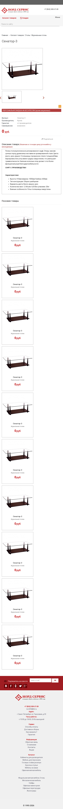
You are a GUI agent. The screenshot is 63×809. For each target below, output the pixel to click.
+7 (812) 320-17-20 (51, 9)
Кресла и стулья (31, 765)
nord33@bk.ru (31, 709)
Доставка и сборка (31, 729)
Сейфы (31, 783)
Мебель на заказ (31, 768)
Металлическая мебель (31, 780)
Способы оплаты (31, 727)
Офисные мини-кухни (31, 786)
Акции (31, 750)
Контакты (31, 747)
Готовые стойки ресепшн (31, 763)
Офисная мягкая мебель (31, 770)
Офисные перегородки (31, 788)
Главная (5, 35)
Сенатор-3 (17, 238)
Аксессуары (31, 791)
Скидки (24, 18)
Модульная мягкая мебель (28, 778)
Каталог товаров (9, 18)
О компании (31, 745)
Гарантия (31, 735)
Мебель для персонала (32, 760)
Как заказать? (31, 732)
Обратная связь (31, 742)
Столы (27, 35)
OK (55, 680)
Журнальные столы (39, 35)
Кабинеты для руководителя (31, 757)
